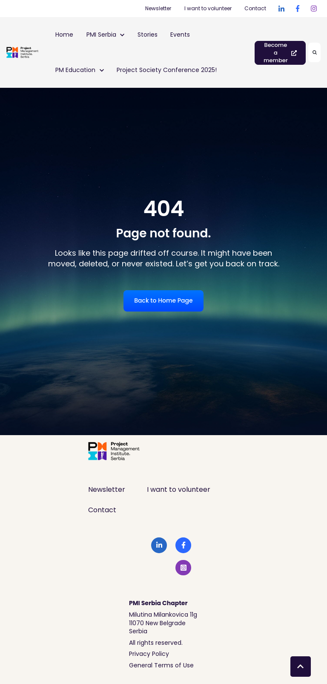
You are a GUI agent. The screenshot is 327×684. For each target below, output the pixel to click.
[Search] (314, 52)
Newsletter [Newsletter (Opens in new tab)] (158, 8)
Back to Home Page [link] (163, 300)
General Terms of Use (161, 665)
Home (64, 34)
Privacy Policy (149, 653)
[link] (281, 8)
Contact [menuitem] (102, 510)
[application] (324, 682)
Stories (148, 34)
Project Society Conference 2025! (167, 70)
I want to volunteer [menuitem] (178, 489)
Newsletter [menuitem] (106, 489)
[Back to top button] (300, 666)
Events (180, 34)
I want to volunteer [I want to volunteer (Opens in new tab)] (208, 8)
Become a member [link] (280, 52)
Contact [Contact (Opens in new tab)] (255, 8)
